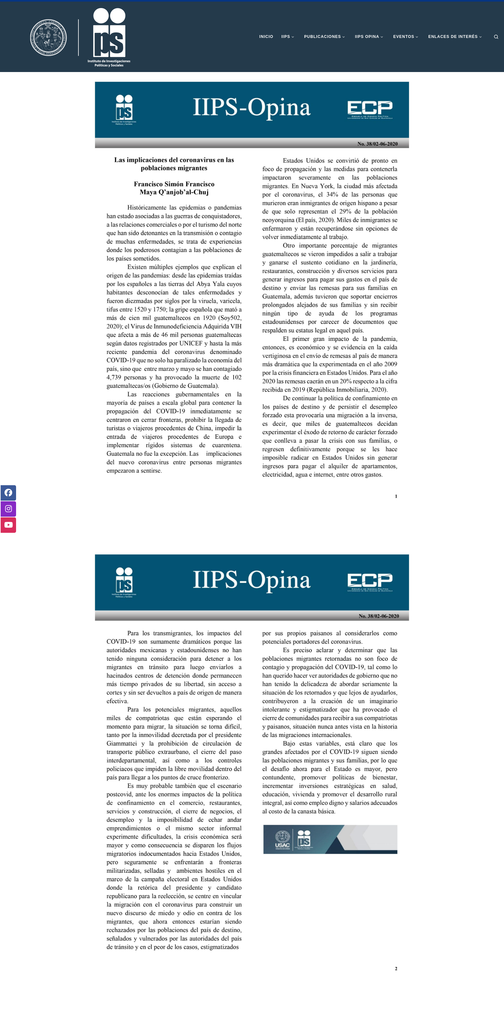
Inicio (78, 83)
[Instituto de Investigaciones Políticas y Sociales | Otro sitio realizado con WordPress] (69, 36)
